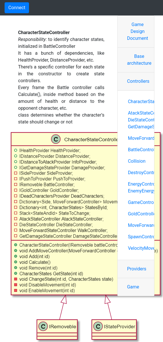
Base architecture (139, 60)
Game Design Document (137, 31)
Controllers (138, 81)
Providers (136, 269)
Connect (16, 7)
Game (133, 287)
